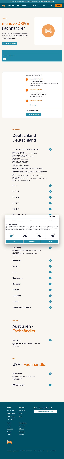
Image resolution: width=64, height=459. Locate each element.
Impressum (9, 451)
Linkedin (21, 434)
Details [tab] (32, 220)
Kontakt (58, 5)
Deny (14, 241)
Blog (52, 5)
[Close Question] (50, 185)
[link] (22, 5)
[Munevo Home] (3, 6)
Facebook (22, 426)
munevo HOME (10, 416)
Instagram (21, 431)
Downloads (10, 429)
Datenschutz (16, 451)
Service (9, 426)
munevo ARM (10, 419)
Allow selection (32, 241)
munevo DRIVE (11, 5)
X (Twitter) (21, 429)
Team (20, 413)
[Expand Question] (50, 149)
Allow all (50, 241)
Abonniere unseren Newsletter (45, 411)
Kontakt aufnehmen (9, 43)
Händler (9, 431)
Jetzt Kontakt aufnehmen (9, 55)
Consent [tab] (14, 220)
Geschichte (22, 410)
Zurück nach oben (39, 451)
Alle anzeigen (33, 104)
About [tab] (50, 220)
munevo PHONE (11, 413)
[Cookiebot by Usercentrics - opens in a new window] (50, 216)
